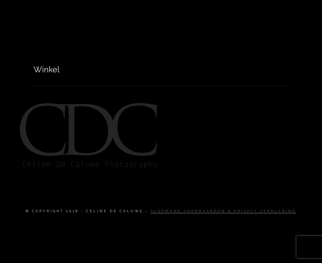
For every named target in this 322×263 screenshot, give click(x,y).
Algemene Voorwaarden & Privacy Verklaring (223, 211)
